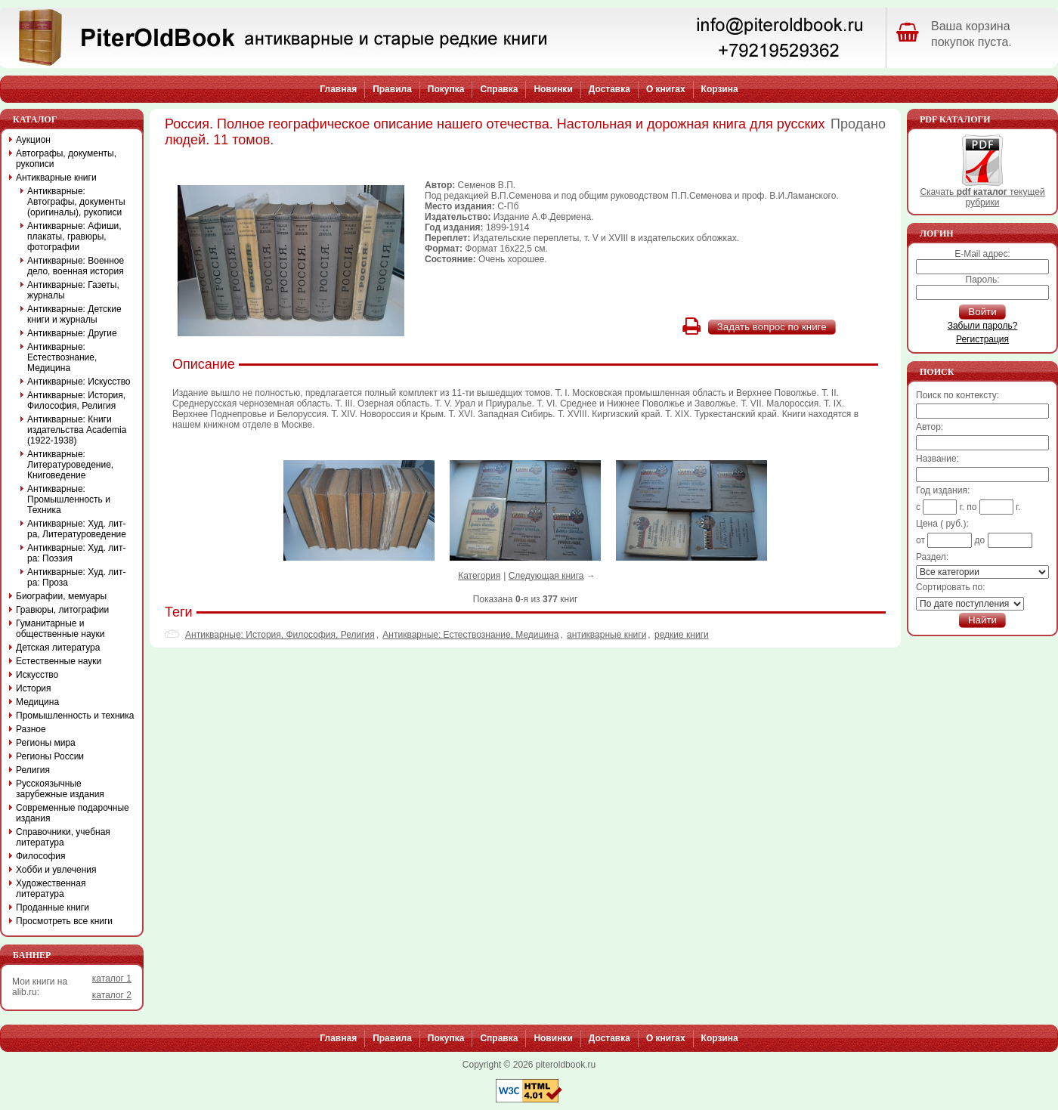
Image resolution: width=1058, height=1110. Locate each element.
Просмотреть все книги (64, 921)
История (33, 688)
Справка (499, 89)
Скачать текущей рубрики (982, 193)
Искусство (37, 674)
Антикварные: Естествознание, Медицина (470, 634)
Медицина (37, 702)
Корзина (719, 89)
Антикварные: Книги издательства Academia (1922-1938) (76, 430)
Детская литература (58, 647)
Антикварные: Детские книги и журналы (74, 314)
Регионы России (50, 756)
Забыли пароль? (983, 325)
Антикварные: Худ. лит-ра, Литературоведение (76, 529)
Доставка (609, 89)
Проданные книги (52, 907)
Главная (338, 89)
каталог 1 (111, 978)
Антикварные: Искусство (79, 381)
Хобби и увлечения (56, 869)
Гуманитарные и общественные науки (60, 628)
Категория (479, 575)
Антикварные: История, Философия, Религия (280, 634)
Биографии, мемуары (61, 596)
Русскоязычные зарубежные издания (60, 788)
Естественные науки (58, 661)
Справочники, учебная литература (63, 837)
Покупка (446, 89)
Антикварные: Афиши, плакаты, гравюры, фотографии (74, 236)
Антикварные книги (56, 177)
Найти (982, 620)
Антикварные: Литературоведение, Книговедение (70, 465)
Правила (392, 89)
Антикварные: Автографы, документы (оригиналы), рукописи (76, 202)
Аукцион (33, 139)
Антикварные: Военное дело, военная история (75, 266)
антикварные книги (606, 634)
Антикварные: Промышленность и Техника (68, 499)
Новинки (553, 89)
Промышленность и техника (75, 715)
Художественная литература (50, 888)
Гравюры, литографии (62, 609)
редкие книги (681, 634)
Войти (982, 311)
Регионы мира (46, 742)
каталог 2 (111, 995)
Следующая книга (546, 575)
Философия (41, 856)
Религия (33, 770)
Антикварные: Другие (72, 333)
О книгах (665, 89)
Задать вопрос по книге (772, 326)
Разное (31, 729)
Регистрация (982, 339)
